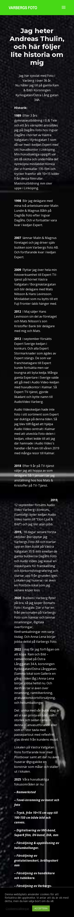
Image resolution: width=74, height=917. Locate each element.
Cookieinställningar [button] (17, 908)
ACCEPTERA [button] (41, 908)
